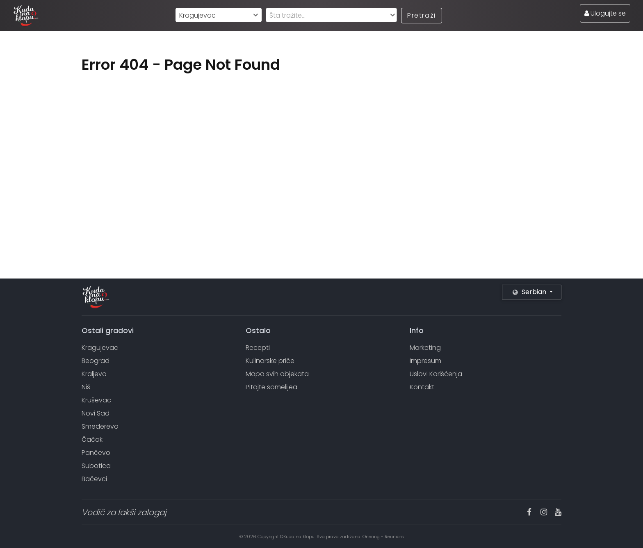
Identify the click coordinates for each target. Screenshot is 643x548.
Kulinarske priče (270, 360)
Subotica (96, 465)
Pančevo (96, 452)
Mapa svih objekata (277, 374)
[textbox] (331, 15)
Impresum (425, 360)
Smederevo (100, 426)
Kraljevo (94, 374)
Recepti (258, 347)
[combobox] (219, 15)
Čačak (92, 439)
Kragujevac (100, 347)
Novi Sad (95, 413)
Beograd (95, 360)
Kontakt (422, 387)
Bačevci (94, 479)
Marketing (425, 347)
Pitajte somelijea (271, 387)
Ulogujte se (605, 13)
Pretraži (421, 15)
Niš (86, 387)
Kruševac (96, 400)
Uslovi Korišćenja (436, 374)
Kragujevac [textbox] (197, 15)
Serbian (530, 292)
